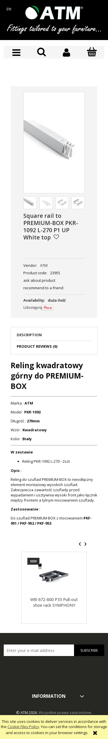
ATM (44, 265)
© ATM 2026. (27, 712)
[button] (16, 52)
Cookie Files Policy (23, 726)
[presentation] (80, 543)
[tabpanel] (54, 443)
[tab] (54, 336)
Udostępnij (32, 307)
